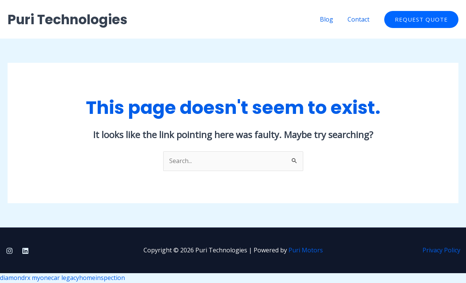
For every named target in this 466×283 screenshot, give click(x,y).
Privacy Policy (441, 250)
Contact (360, 19)
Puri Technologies (68, 19)
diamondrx (15, 278)
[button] (421, 19)
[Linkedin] (25, 250)
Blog (330, 19)
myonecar (46, 278)
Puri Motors (305, 250)
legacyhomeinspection (93, 278)
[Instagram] (9, 250)
